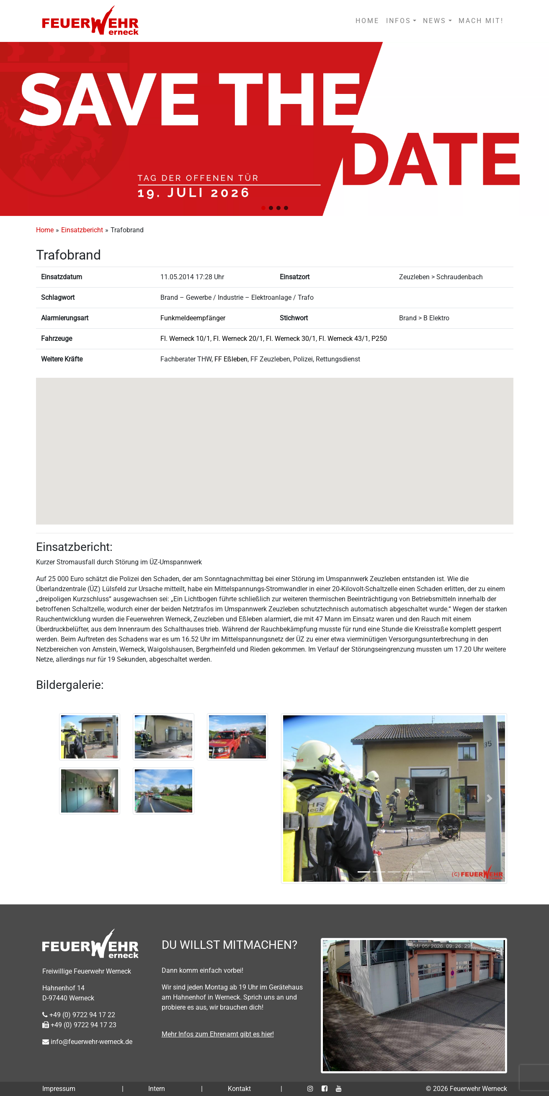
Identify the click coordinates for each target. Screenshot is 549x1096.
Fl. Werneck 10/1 (185, 339)
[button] (263, 208)
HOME (367, 21)
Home (45, 230)
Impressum (58, 1089)
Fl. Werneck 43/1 (344, 339)
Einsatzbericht (82, 230)
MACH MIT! (481, 21)
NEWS (434, 21)
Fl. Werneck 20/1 (238, 339)
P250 (379, 339)
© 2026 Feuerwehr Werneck (466, 1089)
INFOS (398, 21)
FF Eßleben (230, 359)
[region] (274, 129)
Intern (156, 1089)
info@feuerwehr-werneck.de (87, 1042)
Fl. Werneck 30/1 (291, 339)
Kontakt (239, 1089)
